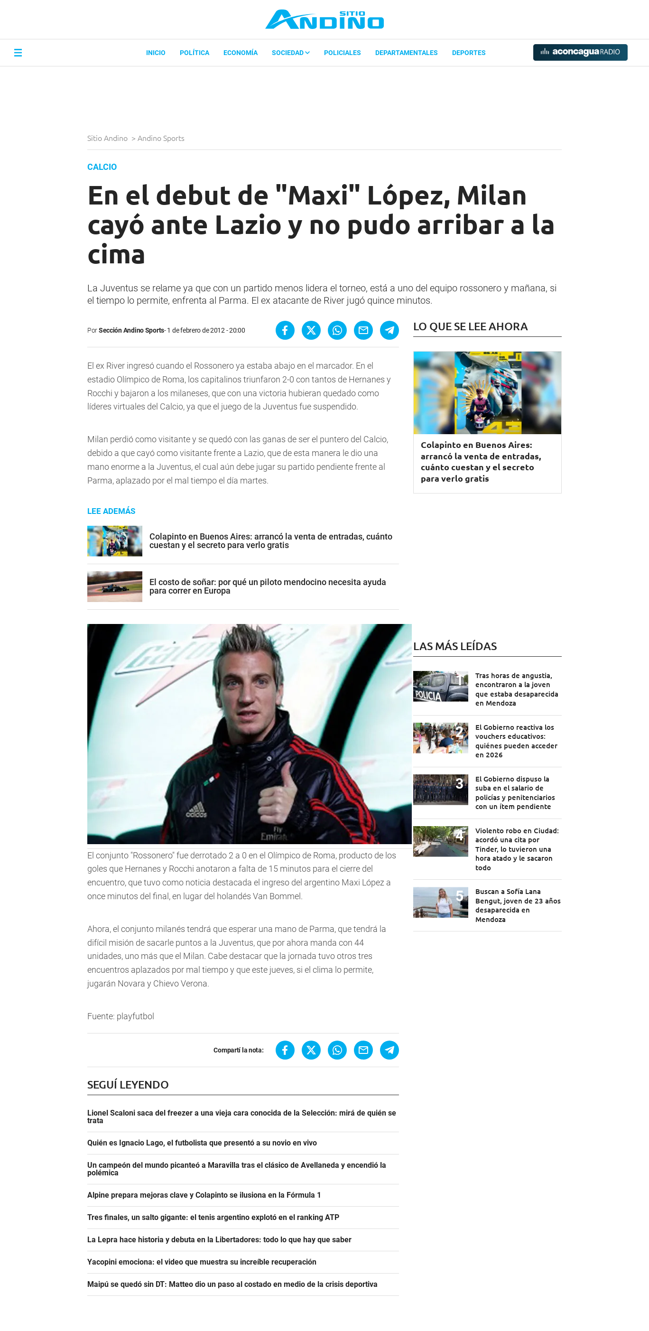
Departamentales (406, 52)
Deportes (469, 52)
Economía (240, 52)
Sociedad (291, 52)
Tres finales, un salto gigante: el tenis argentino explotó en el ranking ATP (213, 1217)
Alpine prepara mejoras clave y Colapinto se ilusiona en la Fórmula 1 (204, 1195)
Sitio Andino (108, 137)
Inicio (156, 52)
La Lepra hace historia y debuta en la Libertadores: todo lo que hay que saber (219, 1240)
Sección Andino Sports (131, 330)
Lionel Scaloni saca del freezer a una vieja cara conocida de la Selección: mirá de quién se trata (241, 1117)
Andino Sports (162, 137)
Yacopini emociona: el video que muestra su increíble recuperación (201, 1262)
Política (194, 52)
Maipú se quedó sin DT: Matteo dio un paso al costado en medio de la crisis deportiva (232, 1284)
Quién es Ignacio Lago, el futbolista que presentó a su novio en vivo (202, 1143)
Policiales (342, 52)
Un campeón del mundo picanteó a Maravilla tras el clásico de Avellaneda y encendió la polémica (236, 1169)
